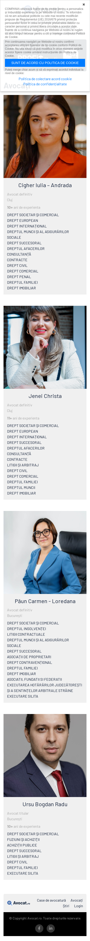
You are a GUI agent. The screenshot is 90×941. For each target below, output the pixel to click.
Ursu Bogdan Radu (45, 804)
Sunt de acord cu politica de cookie (45, 63)
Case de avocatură (51, 900)
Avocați (77, 900)
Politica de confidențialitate (45, 84)
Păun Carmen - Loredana (45, 600)
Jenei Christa (45, 395)
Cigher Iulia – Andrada (45, 184)
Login (78, 905)
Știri (66, 905)
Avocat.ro (18, 903)
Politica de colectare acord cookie (45, 78)
